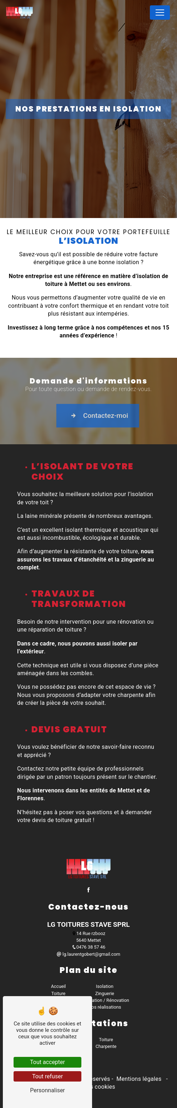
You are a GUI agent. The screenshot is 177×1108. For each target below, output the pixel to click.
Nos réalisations (104, 1007)
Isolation (104, 986)
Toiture (58, 993)
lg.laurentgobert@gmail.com (88, 954)
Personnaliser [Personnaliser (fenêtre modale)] (47, 1090)
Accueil (58, 986)
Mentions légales (139, 1078)
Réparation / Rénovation (104, 1000)
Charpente (106, 1046)
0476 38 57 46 (88, 947)
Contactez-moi (118, 423)
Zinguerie (104, 993)
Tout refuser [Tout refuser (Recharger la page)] (47, 1076)
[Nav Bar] (160, 12)
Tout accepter (47, 1062)
